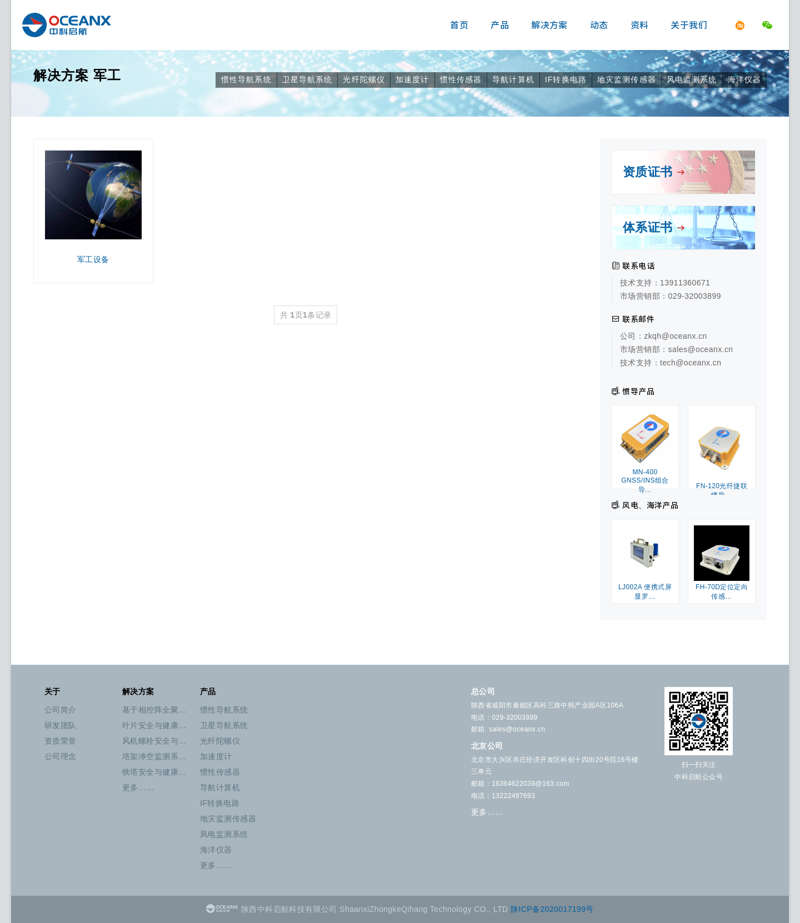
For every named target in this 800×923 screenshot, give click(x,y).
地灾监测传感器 (626, 79)
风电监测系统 (692, 79)
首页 (459, 25)
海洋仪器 (744, 79)
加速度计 (412, 79)
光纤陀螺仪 (364, 79)
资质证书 (654, 172)
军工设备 (93, 207)
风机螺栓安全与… (154, 740)
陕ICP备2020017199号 (552, 909)
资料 (640, 25)
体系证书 (654, 227)
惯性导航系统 (246, 79)
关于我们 (689, 25)
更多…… (138, 787)
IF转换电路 (566, 79)
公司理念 (60, 756)
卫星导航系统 (307, 79)
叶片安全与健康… (154, 725)
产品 (500, 25)
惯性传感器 (461, 79)
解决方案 (549, 25)
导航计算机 (513, 79)
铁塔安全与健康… (154, 772)
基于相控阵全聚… (154, 709)
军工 (107, 75)
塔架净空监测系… (154, 756)
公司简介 (60, 709)
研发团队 (60, 725)
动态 (599, 25)
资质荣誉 (60, 740)
